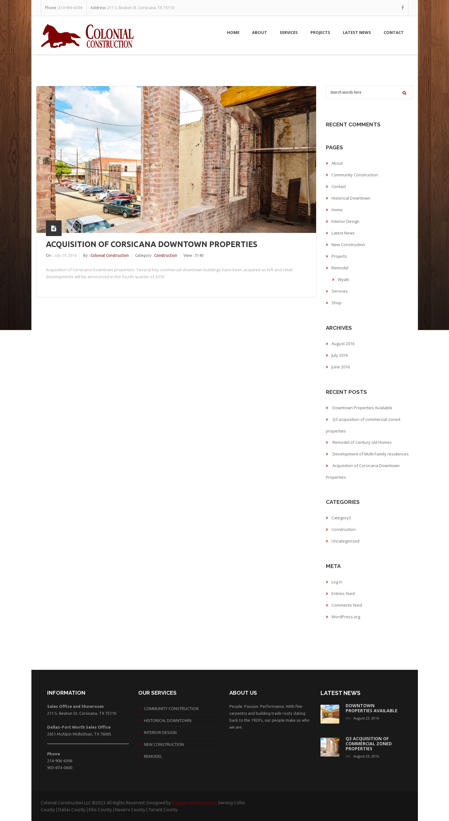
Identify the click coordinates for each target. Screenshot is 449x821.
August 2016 (342, 343)
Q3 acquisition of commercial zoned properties (369, 744)
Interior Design (345, 221)
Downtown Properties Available (362, 407)
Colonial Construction (109, 255)
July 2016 (339, 355)
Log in (336, 582)
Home (233, 32)
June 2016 (340, 367)
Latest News (357, 32)
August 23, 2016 (366, 718)
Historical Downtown (350, 198)
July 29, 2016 (65, 255)
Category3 (341, 518)
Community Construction (354, 175)
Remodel (339, 268)
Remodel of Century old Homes (362, 442)
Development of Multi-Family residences (370, 454)
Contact (394, 32)
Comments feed (346, 605)
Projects (320, 32)
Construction (165, 255)
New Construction (348, 244)
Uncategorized (345, 541)
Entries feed (343, 593)
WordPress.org (345, 617)
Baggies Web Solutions (194, 802)
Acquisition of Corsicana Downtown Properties (151, 244)
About (259, 32)
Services (289, 32)
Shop (336, 303)
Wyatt (343, 279)
